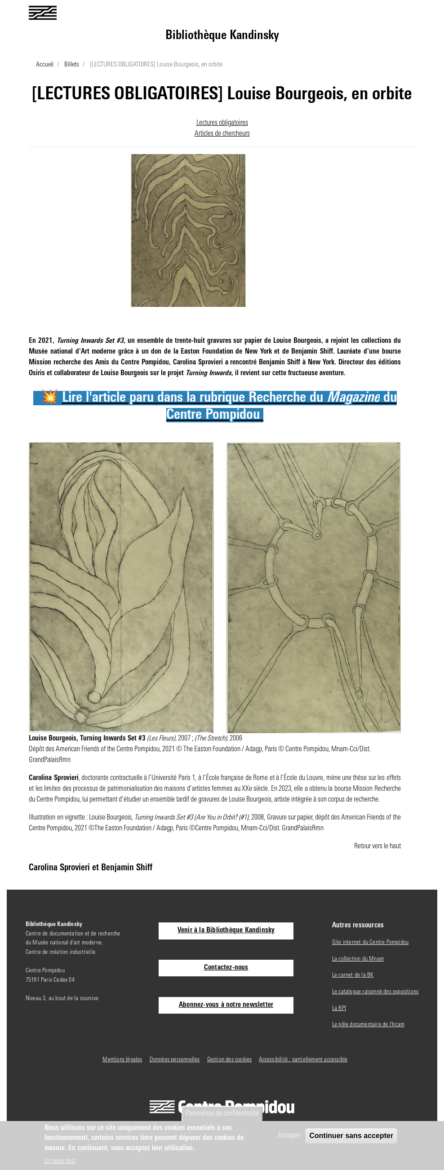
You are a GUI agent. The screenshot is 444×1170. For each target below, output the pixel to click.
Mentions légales (122, 1060)
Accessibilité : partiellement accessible (303, 1060)
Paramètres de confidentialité (222, 1113)
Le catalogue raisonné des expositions (375, 992)
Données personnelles (175, 1060)
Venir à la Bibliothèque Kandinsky (226, 930)
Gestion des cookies (229, 1060)
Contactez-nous (226, 967)
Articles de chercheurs (222, 133)
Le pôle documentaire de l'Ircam (368, 1025)
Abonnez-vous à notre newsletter (226, 1005)
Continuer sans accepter (351, 1135)
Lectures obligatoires (222, 123)
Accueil (44, 65)
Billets (71, 65)
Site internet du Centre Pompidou (370, 942)
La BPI (339, 1008)
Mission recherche (55, 362)
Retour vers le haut (377, 846)
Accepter (289, 1135)
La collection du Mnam (358, 959)
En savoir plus (59, 1161)
